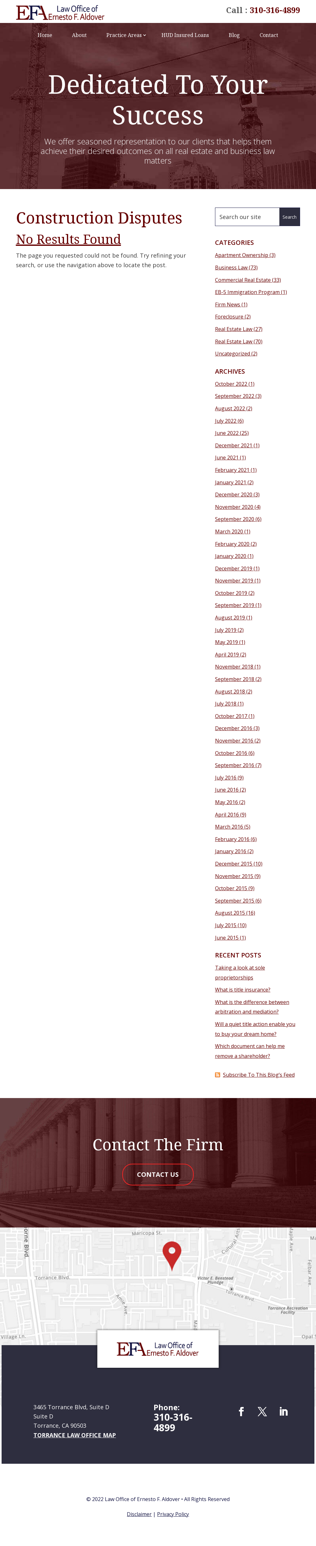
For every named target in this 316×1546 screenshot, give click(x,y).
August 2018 (230, 691)
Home (45, 35)
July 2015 (225, 925)
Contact (269, 35)
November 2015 (234, 876)
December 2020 (233, 494)
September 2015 (234, 900)
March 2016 (229, 826)
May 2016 (226, 802)
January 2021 (230, 482)
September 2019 (234, 605)
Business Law (231, 267)
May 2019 (226, 642)
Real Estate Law (233, 329)
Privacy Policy (173, 1515)
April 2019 (227, 654)
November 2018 (234, 666)
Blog (234, 35)
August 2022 (230, 408)
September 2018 (234, 679)
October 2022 (231, 383)
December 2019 (233, 568)
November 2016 (234, 740)
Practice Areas (124, 35)
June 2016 (227, 789)
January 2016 (230, 851)
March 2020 (229, 531)
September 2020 (234, 519)
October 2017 (231, 716)
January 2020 (230, 556)
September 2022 (234, 395)
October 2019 (231, 593)
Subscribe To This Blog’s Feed (259, 1074)
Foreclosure (229, 316)
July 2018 (225, 703)
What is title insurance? (242, 989)
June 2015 (227, 937)
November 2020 (234, 506)
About (79, 35)
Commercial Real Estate (243, 279)
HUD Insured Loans (185, 35)
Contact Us (158, 1175)
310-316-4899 (275, 9)
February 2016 (232, 839)
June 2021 (227, 457)
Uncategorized (232, 353)
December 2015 (233, 863)
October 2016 (231, 753)
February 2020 (232, 543)
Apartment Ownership (241, 255)
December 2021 (233, 445)
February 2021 (232, 469)
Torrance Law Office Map (74, 1436)
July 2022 (225, 420)
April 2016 (227, 814)
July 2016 (225, 777)
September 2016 (234, 765)
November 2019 (234, 580)
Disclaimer (139, 1515)
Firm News (227, 304)
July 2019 (225, 630)
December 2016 (233, 728)
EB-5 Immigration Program (247, 292)
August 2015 (230, 912)
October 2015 (231, 888)
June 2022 (227, 432)
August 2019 (230, 617)
